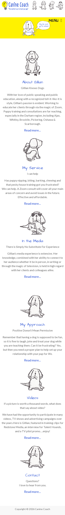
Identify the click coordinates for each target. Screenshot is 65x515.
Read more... (32, 130)
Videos (32, 398)
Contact (32, 475)
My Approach (32, 324)
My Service (32, 168)
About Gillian (32, 82)
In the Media (32, 241)
